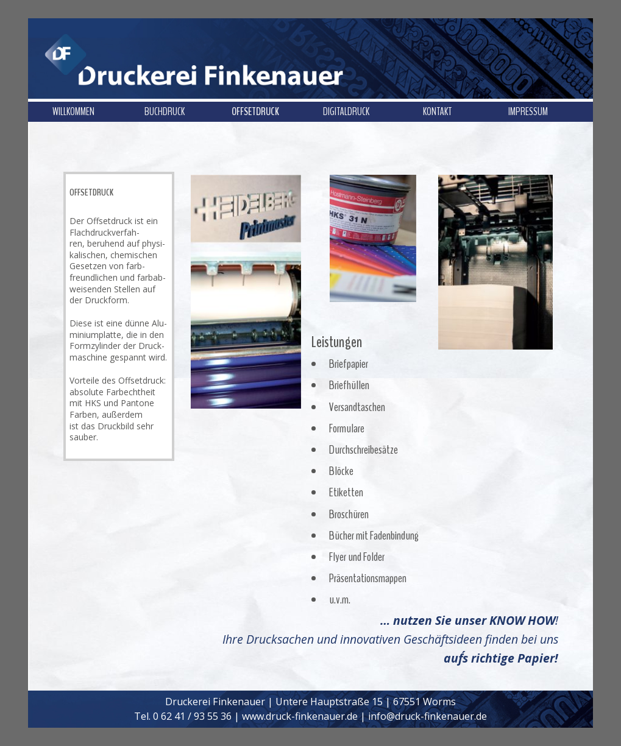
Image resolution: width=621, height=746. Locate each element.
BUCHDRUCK (164, 111)
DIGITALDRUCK (346, 111)
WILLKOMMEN (73, 111)
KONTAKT (437, 111)
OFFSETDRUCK (255, 111)
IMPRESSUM (528, 111)
